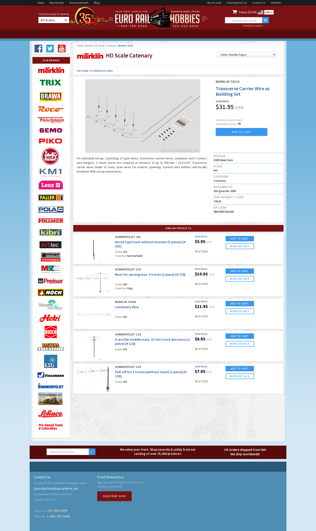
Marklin (89, 45)
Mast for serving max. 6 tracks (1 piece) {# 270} (150, 274)
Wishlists (276, 3)
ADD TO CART (240, 238)
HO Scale (99, 45)
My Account (214, 3)
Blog (96, 3)
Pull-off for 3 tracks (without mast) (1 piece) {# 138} (151, 374)
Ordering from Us (237, 3)
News (41, 3)
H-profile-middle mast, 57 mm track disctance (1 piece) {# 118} (152, 341)
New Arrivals (56, 3)
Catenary (111, 45)
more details (240, 246)
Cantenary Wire (127, 307)
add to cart (241, 132)
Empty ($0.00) (248, 12)
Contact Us (259, 3)
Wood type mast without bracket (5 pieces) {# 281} (150, 244)
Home (80, 45)
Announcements (78, 3)
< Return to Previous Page (94, 70)
